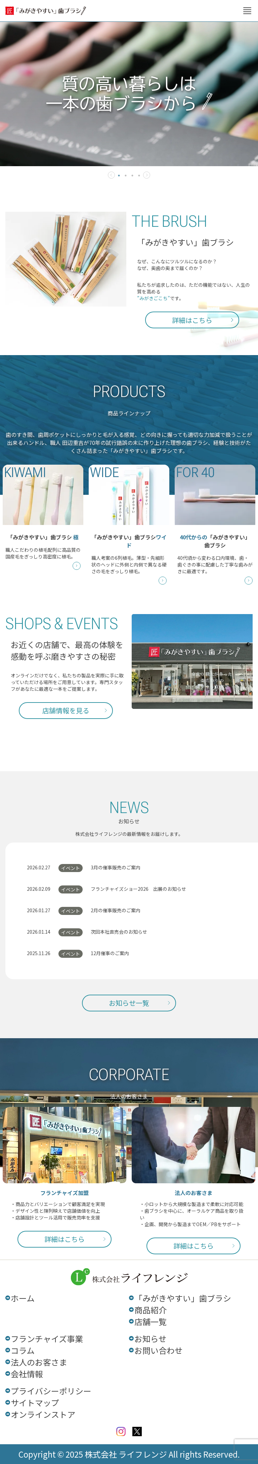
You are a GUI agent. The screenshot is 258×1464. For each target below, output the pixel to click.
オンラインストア (43, 1414)
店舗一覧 (150, 1321)
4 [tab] (139, 175)
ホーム (23, 1298)
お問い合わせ (158, 1350)
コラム (23, 1350)
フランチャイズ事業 (47, 1338)
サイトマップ (35, 1402)
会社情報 (27, 1374)
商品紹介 (150, 1310)
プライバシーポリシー (51, 1391)
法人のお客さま (39, 1362)
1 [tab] (119, 175)
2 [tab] (125, 175)
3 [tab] (132, 175)
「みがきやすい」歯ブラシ (182, 1298)
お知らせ (150, 1338)
